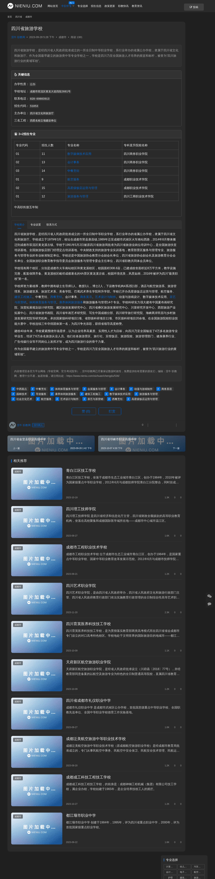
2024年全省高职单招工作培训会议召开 (186, 312)
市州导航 (74, 861)
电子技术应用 (185, 49)
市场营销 (198, 82)
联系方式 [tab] (51, 224)
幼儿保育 (184, 33)
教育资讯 (144, 5)
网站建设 (102, 867)
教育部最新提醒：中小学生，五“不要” (193, 249)
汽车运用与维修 (199, 33)
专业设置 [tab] (35, 224)
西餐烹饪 (110, 307)
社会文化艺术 (81, 425)
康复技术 (184, 71)
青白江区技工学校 (73, 503)
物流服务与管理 (199, 66)
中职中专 (73, 5)
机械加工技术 (185, 55)
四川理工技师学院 (73, 537)
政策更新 (117, 5)
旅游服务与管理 (69, 196)
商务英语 (140, 307)
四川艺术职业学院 (73, 606)
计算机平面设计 (199, 60)
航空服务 (65, 179)
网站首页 (60, 5)
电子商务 (184, 38)
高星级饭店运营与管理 (73, 188)
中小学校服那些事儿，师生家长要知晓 (185, 331)
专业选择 (90, 5)
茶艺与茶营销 (98, 313)
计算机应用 (171, 33)
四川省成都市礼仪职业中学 (80, 709)
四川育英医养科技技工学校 (80, 640)
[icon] (192, 865)
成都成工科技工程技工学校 (80, 777)
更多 (201, 284)
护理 (170, 44)
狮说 (113, 867)
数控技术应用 (199, 49)
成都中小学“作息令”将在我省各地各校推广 (185, 293)
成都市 (62, 37)
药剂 (198, 71)
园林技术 (68, 420)
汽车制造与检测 (199, 55)
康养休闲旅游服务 (112, 420)
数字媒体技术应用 (70, 153)
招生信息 (103, 5)
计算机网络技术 (185, 66)
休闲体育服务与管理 (123, 313)
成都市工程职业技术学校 (78, 572)
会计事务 (65, 162)
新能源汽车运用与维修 (185, 77)
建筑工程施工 (77, 307)
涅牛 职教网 (18, 37)
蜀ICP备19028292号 (54, 867)
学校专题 (59, 861)
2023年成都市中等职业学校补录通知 (186, 350)
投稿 (201, 6)
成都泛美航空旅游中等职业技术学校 (87, 743)
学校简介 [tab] (19, 224)
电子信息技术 (171, 82)
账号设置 (28, 861)
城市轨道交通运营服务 (185, 60)
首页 (9, 16)
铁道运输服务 (171, 66)
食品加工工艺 (199, 77)
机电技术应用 (171, 49)
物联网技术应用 (171, 77)
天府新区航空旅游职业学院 (80, 674)
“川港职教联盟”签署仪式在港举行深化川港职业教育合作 (185, 369)
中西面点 (21, 415)
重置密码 (43, 861)
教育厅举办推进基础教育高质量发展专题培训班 (193, 266)
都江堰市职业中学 (73, 812)
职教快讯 (130, 5)
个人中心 (12, 861)
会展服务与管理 (97, 415)
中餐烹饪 (65, 170)
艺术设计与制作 (24, 313)
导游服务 (87, 420)
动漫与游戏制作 (25, 420)
